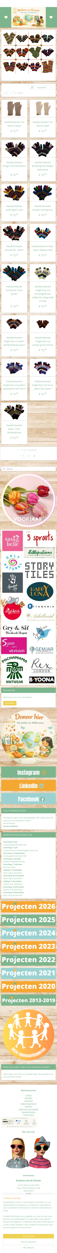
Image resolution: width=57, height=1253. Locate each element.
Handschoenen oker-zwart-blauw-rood (43, 248)
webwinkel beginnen (47, 1244)
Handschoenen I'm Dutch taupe (14, 124)
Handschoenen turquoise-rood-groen (14, 290)
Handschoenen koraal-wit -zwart (14, 248)
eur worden (11, 1214)
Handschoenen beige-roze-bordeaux (14, 164)
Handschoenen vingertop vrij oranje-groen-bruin (42, 341)
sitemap (32, 1244)
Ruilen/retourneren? (29, 1103)
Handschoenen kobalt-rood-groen (43, 208)
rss (38, 1244)
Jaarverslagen (6, 1217)
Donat (3, 1214)
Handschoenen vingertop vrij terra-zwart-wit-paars (43, 385)
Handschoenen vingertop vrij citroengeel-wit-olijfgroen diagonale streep (43, 293)
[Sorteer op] (41, 88)
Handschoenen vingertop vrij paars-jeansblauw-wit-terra (14, 385)
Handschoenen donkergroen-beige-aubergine (43, 166)
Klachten (28, 1106)
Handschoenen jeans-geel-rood (14, 208)
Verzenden (28, 1101)
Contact (28, 1095)
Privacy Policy (28, 1115)
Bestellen (28, 1098)
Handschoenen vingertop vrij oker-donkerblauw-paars (14, 341)
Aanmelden (9, 703)
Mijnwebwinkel (33, 1248)
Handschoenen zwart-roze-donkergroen (14, 429)
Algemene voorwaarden (28, 1109)
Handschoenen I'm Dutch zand (43, 124)
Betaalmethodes (28, 1112)
